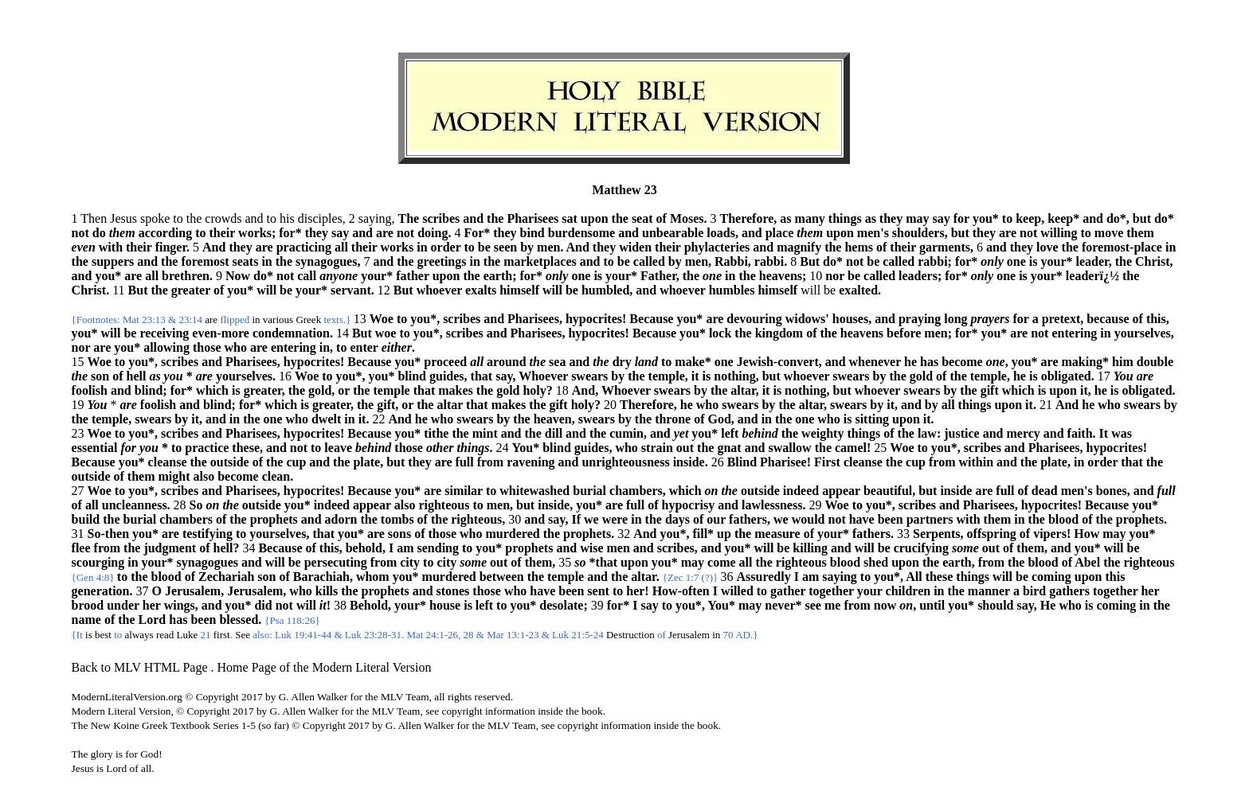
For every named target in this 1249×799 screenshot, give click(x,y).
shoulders (918, 233)
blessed (238, 619)
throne (673, 419)
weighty (822, 433)
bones (1111, 490)
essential (95, 447)
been (890, 519)
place (779, 233)
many (810, 218)
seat (642, 218)
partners (929, 519)
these (246, 447)
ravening (530, 462)
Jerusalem (193, 591)
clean (276, 476)
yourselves (1142, 333)
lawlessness (772, 505)
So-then (108, 533)
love (1047, 247)
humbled (605, 290)
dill (553, 433)
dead (1045, 490)
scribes (441, 218)
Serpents (937, 533)
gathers (1069, 591)
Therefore (747, 218)
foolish (90, 390)
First (827, 462)
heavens (780, 276)
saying (839, 576)
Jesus (123, 218)
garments (944, 247)
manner (989, 591)
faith (1080, 433)
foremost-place (1122, 247)
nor (834, 276)
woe (386, 333)
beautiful (887, 490)
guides (446, 376)
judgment (169, 548)
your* (1056, 261)
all (341, 247)
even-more (220, 333)
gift (990, 390)
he (910, 361)
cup (296, 462)
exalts (480, 290)
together (831, 591)
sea (557, 361)
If (576, 519)
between (502, 576)
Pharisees (532, 218)
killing (810, 548)
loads (721, 233)
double (1155, 361)
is (1033, 261)
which (212, 390)
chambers (636, 490)
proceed (445, 361)
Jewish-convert (778, 361)
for (961, 218)
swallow (789, 447)
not (80, 233)
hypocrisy (688, 505)
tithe (436, 433)
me (832, 605)
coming (1051, 576)
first (221, 635)
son (100, 376)
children (908, 591)
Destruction (630, 635)
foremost (205, 261)
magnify (799, 247)
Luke (187, 635)
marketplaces (540, 261)
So (196, 505)
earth (498, 276)
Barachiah (321, 576)
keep (1028, 218)
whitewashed (534, 490)
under (123, 605)
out (685, 447)
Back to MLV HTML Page (140, 667)
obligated (1066, 376)
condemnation (291, 333)
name (86, 619)
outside (229, 462)
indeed (801, 490)
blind (411, 376)
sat (570, 218)
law (927, 433)
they (890, 218)
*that (603, 562)
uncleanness (134, 505)
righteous (443, 505)
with (111, 247)
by (527, 247)
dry (622, 361)
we (591, 519)
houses (850, 318)
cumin (626, 433)
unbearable (672, 233)
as (785, 218)
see (813, 605)
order (446, 247)
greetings (442, 261)
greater (190, 290)
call (306, 276)
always (139, 635)
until (932, 605)
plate (366, 462)
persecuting (335, 562)
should (995, 605)
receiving (164, 333)
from (490, 462)
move (1108, 233)
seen (505, 247)
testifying (207, 533)
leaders (918, 276)
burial (589, 490)
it (695, 376)
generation (101, 591)
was (1121, 433)
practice (207, 447)
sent (598, 591)
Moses (687, 218)
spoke (155, 218)
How (1086, 533)
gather (787, 591)
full (465, 462)
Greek (308, 319)
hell (137, 376)
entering (1074, 333)
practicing (303, 247)
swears (589, 376)
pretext (1061, 318)
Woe (381, 318)
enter (364, 347)
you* (986, 218)
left (729, 433)
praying (920, 318)
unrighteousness (625, 462)
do (99, 233)
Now (237, 276)
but (1142, 218)
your (870, 591)
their (222, 233)
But (810, 261)
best (103, 635)
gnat (729, 447)
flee (81, 548)
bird (1034, 591)
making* (1085, 361)
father (412, 276)
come (721, 562)
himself (519, 290)
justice (961, 433)
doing (432, 233)
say (941, 218)
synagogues (326, 261)
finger (170, 247)
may (917, 218)
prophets (274, 519)
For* (477, 233)
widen (635, 247)
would (808, 519)
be (484, 247)
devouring (753, 318)
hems (858, 247)
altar (742, 390)
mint (485, 433)
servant (351, 290)
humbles (732, 290)
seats (246, 261)
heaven (553, 419)
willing (1058, 233)
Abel (1087, 562)
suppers (113, 261)
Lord (152, 619)
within (975, 462)
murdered (513, 533)
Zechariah (226, 576)
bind (532, 233)
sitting (872, 419)
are (384, 233)
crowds (223, 218)
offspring (991, 533)
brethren (185, 276)
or (344, 390)
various (278, 319)
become (962, 361)
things (845, 218)
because (1108, 318)
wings (179, 605)
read (165, 635)
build (86, 519)
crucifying (921, 548)
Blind (742, 462)
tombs (397, 519)
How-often (681, 591)
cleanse (167, 462)
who (236, 347)
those (207, 347)
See (242, 635)
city (410, 562)
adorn (341, 519)
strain (657, 447)
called (649, 261)
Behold (369, 605)
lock (720, 333)
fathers (748, 519)
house (444, 605)
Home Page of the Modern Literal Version (324, 667)
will (266, 290)
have (862, 519)
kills (326, 591)
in (422, 247)
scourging (98, 562)
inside (689, 462)
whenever (875, 361)
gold (921, 376)
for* (290, 233)
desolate (561, 605)
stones (453, 591)
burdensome (581, 233)
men (548, 247)
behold (364, 548)
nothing (734, 376)
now (885, 605)
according (166, 233)
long (955, 318)
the (194, 218)
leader (1091, 261)
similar (463, 490)
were (615, 519)
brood (88, 605)
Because (651, 318)
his (287, 218)
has (929, 361)
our (716, 519)
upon (595, 218)
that (482, 376)
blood (1063, 519)
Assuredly (764, 576)
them (1140, 233)
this (1156, 318)
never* (783, 605)
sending (438, 548)
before (904, 333)
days (677, 519)
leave (338, 447)
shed (875, 562)
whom (373, 576)
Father (658, 276)
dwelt (326, 419)
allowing (166, 347)
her (1150, 591)
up (724, 533)
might (174, 476)
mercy (1023, 433)
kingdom (779, 333)
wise (591, 548)
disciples (320, 218)
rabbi (769, 261)
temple (666, 376)
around (507, 361)
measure (777, 533)
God (719, 419)
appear (841, 490)
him (1122, 361)
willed (737, 591)
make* (693, 361)
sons (399, 533)
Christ (1152, 261)
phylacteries (717, 247)
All (914, 576)
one (1016, 261)
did (263, 605)
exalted (858, 290)
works (255, 233)
